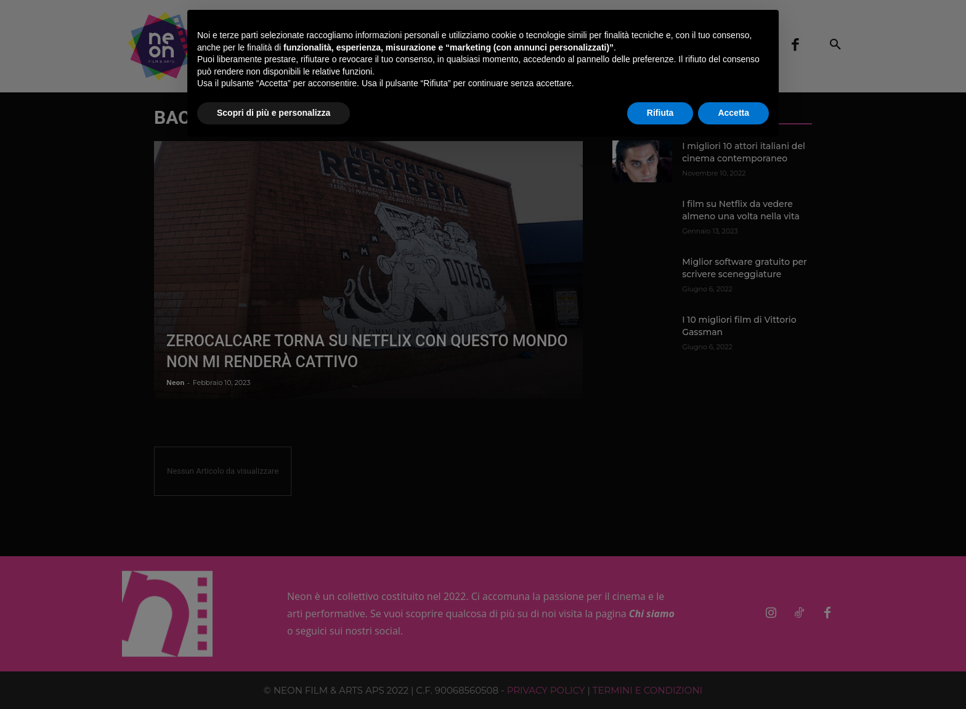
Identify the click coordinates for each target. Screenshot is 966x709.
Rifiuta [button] (660, 113)
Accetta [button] (733, 113)
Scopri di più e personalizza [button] (273, 113)
